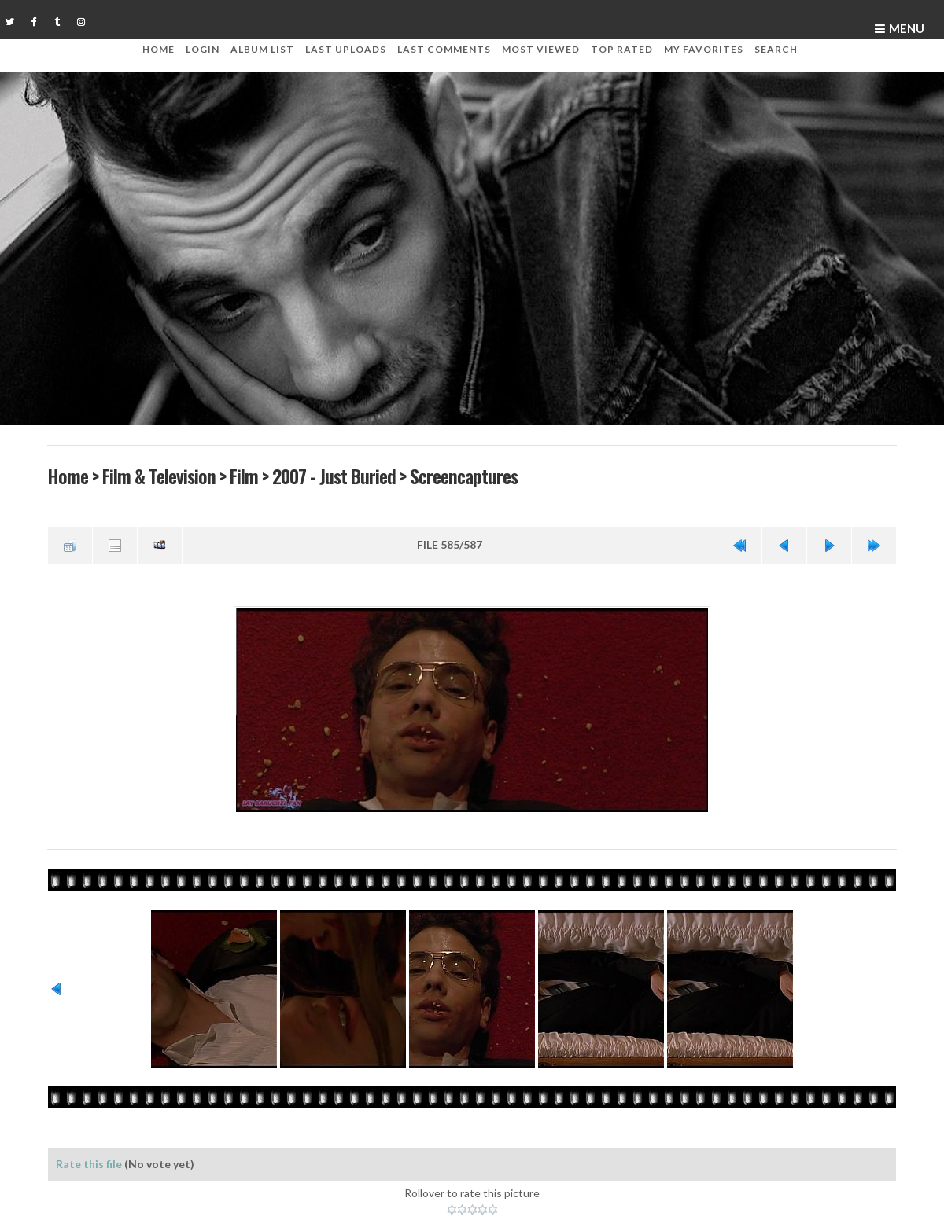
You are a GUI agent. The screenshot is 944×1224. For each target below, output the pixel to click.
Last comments (444, 49)
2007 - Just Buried (334, 476)
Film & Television (159, 476)
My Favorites (703, 49)
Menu (906, 28)
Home (158, 49)
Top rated (622, 49)
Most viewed (541, 49)
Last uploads (345, 49)
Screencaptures (464, 476)
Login (202, 49)
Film (244, 476)
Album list (262, 49)
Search (776, 49)
